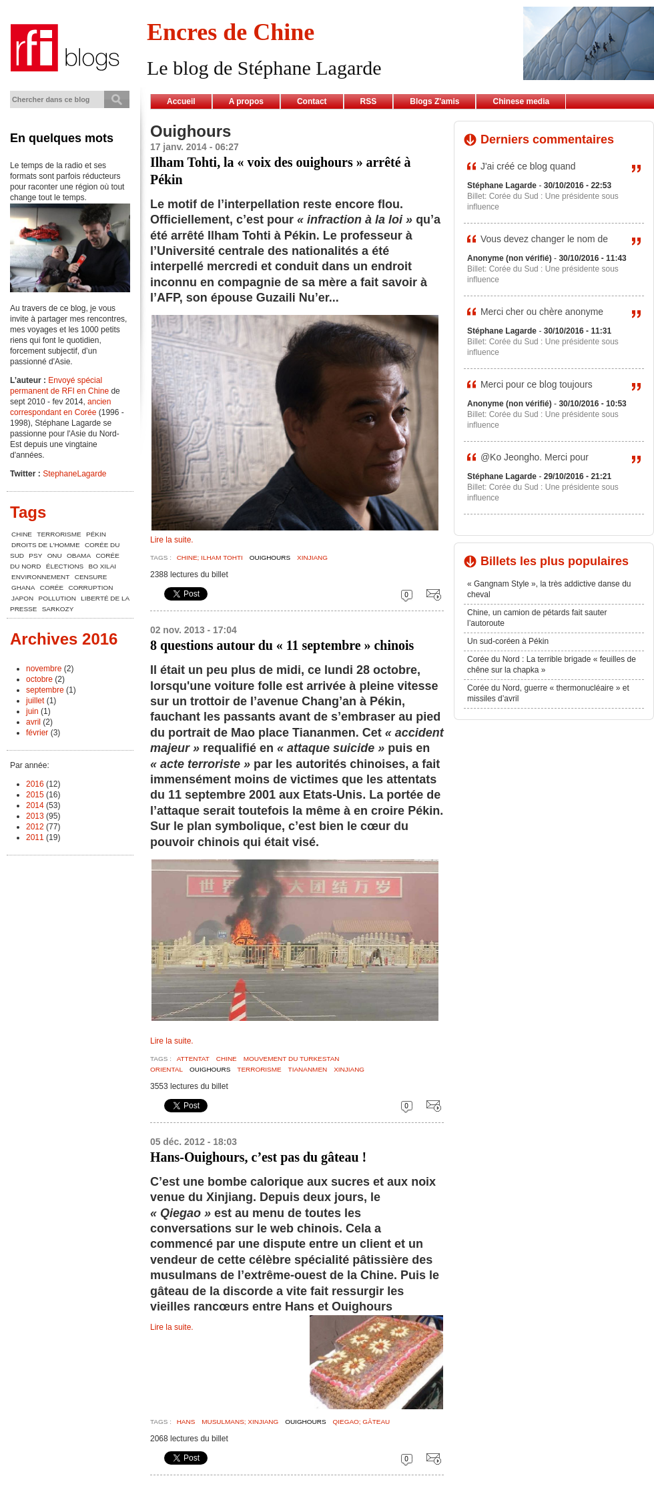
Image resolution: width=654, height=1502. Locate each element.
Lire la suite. (172, 539)
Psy (35, 555)
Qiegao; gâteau (361, 1421)
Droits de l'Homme (45, 544)
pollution (57, 598)
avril (33, 722)
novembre (43, 668)
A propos (246, 101)
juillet (35, 700)
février (37, 732)
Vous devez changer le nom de (544, 239)
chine (226, 1058)
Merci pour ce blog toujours (536, 384)
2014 (35, 805)
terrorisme (259, 1069)
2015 (35, 794)
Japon (22, 598)
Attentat (193, 1058)
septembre (45, 690)
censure (91, 577)
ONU (54, 555)
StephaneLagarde (74, 473)
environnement (40, 577)
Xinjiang (312, 557)
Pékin (96, 534)
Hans (186, 1421)
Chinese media (521, 101)
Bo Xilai (103, 566)
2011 (35, 837)
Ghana (23, 587)
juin (32, 711)
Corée (51, 587)
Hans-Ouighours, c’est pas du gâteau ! (258, 1157)
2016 (35, 784)
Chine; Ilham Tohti (210, 557)
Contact (312, 101)
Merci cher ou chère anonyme (541, 311)
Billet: (478, 196)
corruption (91, 587)
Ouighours (270, 557)
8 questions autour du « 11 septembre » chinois (282, 645)
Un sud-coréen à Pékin (508, 641)
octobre (39, 679)
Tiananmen (308, 1069)
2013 (35, 816)
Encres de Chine (230, 32)
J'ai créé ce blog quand (528, 166)
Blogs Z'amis (434, 101)
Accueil (181, 101)
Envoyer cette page (430, 595)
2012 (35, 826)
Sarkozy (58, 609)
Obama (79, 555)
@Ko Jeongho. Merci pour (534, 457)
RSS (368, 101)
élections (64, 566)
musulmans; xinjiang (240, 1421)
